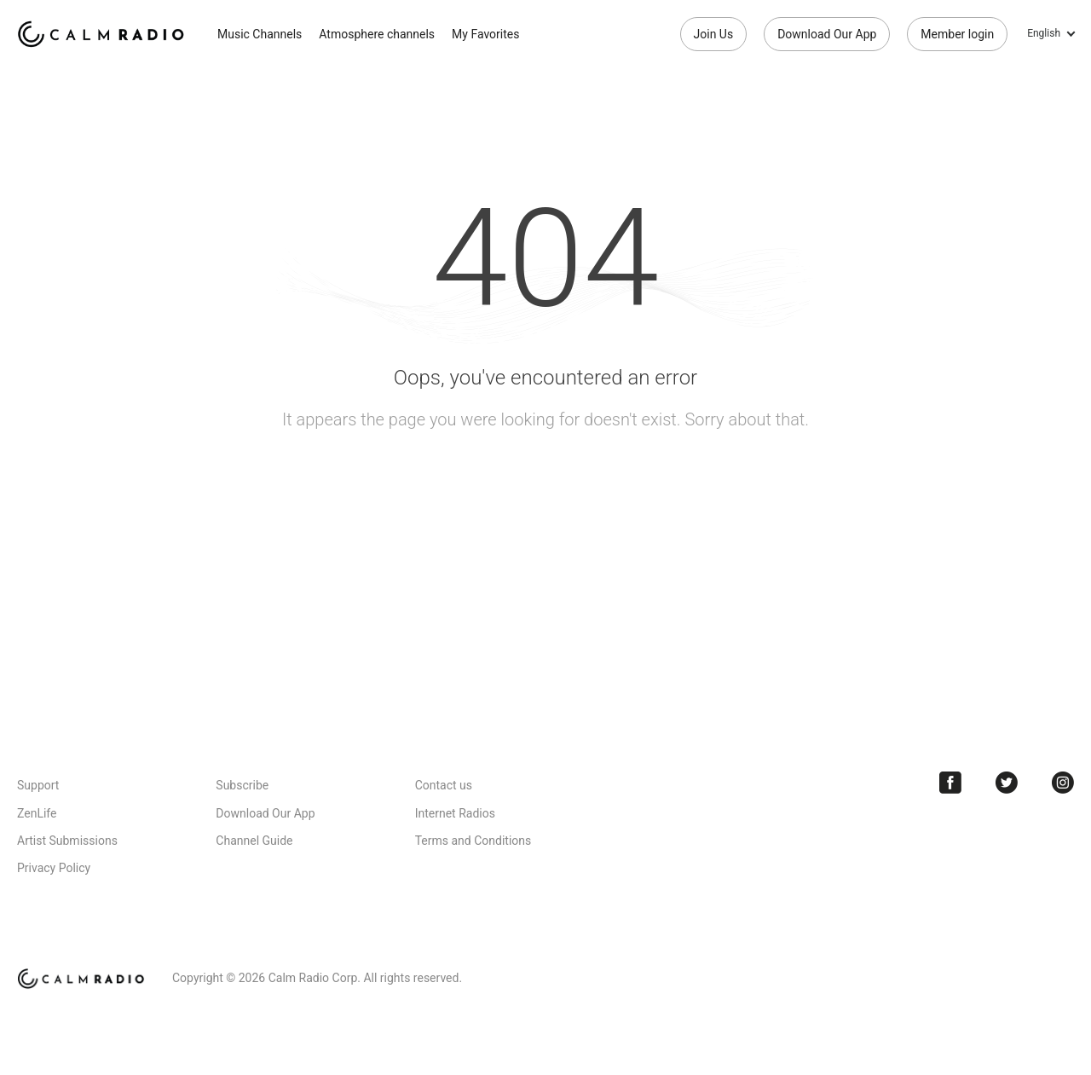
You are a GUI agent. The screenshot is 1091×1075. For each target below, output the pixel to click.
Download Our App (826, 34)
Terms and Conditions (473, 840)
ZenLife (36, 813)
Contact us (443, 785)
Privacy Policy (53, 868)
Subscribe (242, 785)
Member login (957, 34)
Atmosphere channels (377, 34)
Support (38, 785)
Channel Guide (254, 840)
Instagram (1063, 783)
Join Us (714, 34)
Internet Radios (455, 813)
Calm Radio (104, 34)
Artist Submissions (67, 840)
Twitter (1007, 783)
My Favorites (485, 34)
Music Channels (259, 34)
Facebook (950, 783)
